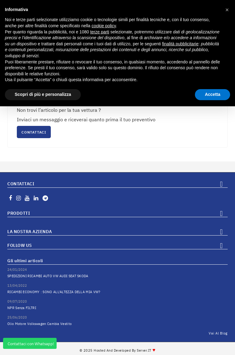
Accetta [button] (212, 94)
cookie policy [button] (103, 25)
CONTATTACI (33, 132)
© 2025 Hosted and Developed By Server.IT (118, 350)
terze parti (99, 31)
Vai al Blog (218, 333)
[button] (227, 10)
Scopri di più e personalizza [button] (43, 94)
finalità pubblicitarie (180, 43)
